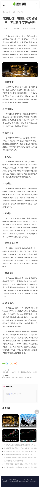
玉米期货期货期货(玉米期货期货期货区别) (18, 454)
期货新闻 (15, 28)
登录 (10, 394)
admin (6, 28)
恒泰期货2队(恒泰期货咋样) (13, 461)
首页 (13, 12)
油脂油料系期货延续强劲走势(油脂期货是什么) (20, 445)
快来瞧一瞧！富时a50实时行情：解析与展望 (17, 377)
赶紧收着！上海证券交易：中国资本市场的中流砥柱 (20, 372)
